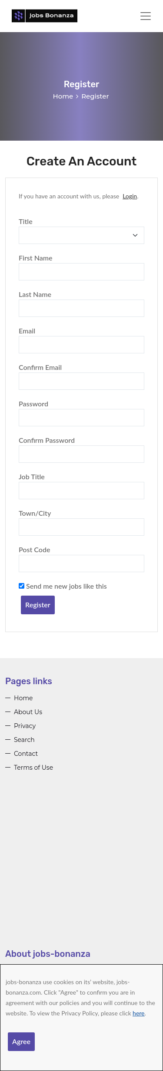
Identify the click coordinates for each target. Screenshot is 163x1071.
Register (37, 604)
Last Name (35, 294)
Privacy (25, 726)
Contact (26, 754)
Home (63, 96)
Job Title (32, 476)
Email (27, 330)
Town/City (35, 513)
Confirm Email (40, 367)
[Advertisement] (81, 866)
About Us (28, 712)
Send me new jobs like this (63, 586)
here (138, 1013)
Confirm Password (47, 440)
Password (33, 403)
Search (24, 740)
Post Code (34, 549)
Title (26, 221)
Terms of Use (33, 767)
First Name (36, 258)
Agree (21, 1041)
